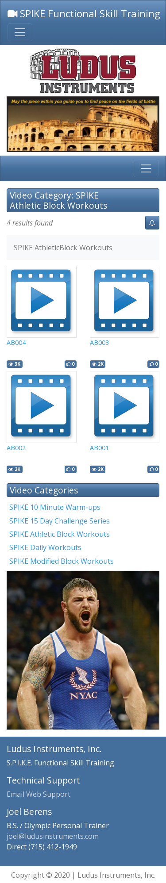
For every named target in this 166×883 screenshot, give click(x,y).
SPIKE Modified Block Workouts (61, 561)
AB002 (16, 447)
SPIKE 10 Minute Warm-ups (54, 507)
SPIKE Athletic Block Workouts (59, 534)
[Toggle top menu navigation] (20, 32)
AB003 (99, 342)
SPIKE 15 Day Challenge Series (59, 521)
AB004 (16, 342)
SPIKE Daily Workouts (45, 547)
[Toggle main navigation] (146, 168)
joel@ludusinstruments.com (53, 836)
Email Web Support (38, 794)
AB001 (99, 447)
